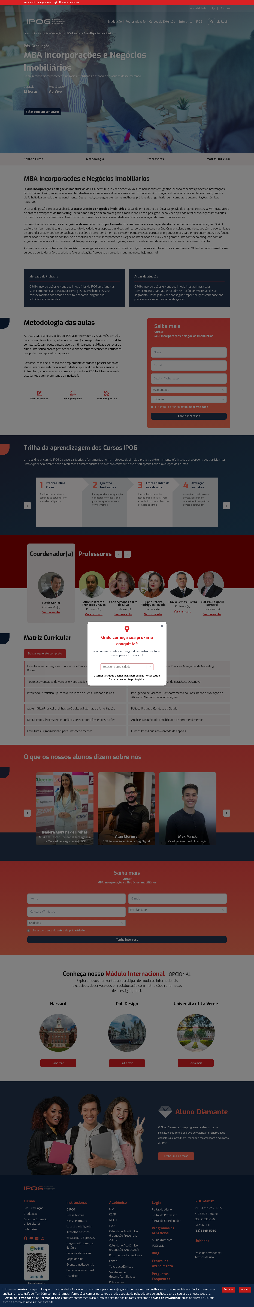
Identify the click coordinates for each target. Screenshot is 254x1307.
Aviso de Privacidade (19, 1298)
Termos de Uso (50, 1298)
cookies (22, 1289)
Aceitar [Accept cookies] (245, 1289)
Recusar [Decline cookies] (228, 1289)
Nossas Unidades (69, 2)
